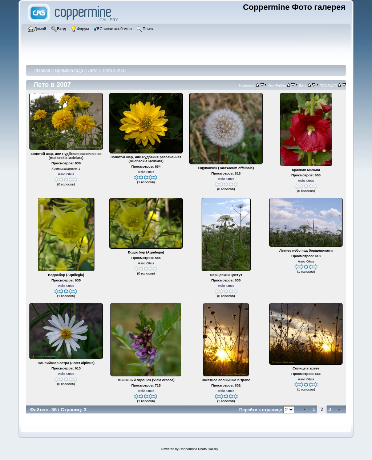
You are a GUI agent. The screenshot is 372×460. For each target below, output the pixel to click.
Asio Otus (66, 174)
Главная (41, 70)
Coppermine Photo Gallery (198, 449)
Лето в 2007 (114, 70)
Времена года (69, 70)
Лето (93, 70)
